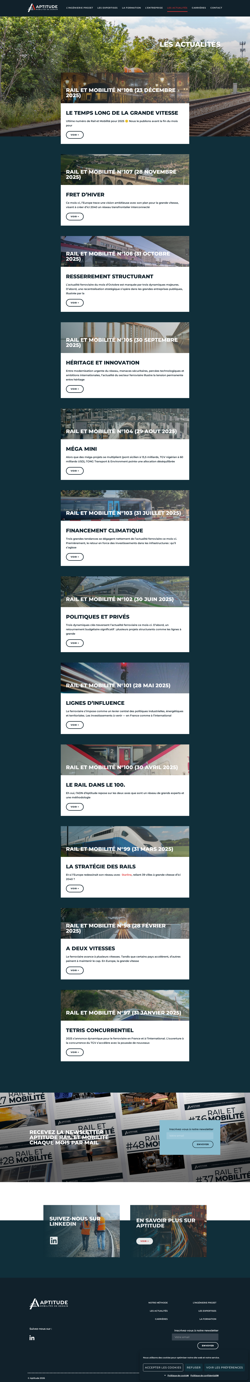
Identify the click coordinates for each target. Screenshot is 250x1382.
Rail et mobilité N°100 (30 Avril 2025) (122, 767)
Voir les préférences (224, 1367)
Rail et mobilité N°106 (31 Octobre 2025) (118, 256)
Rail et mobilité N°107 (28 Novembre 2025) (121, 174)
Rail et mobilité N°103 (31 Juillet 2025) (123, 513)
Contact (216, 7)
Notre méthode (158, 1302)
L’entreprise (154, 7)
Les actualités (177, 7)
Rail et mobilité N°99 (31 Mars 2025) (119, 849)
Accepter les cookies (163, 1367)
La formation (131, 7)
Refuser (194, 1367)
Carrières (199, 7)
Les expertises (107, 7)
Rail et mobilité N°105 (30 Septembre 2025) (122, 342)
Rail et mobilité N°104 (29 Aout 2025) (121, 431)
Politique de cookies (178, 1375)
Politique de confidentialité (204, 1375)
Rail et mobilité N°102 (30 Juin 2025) (120, 599)
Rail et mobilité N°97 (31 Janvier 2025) (123, 1013)
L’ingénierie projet (79, 7)
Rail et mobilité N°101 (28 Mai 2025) (118, 685)
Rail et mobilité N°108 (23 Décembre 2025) (121, 93)
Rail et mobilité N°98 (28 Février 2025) (116, 928)
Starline (127, 874)
